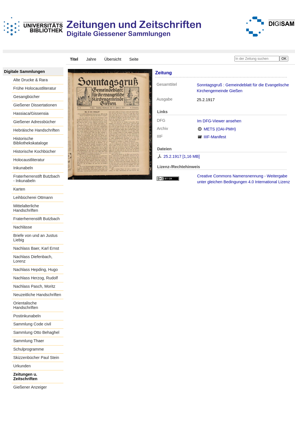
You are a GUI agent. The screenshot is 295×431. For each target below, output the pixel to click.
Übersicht (112, 59)
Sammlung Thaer (28, 341)
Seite (134, 59)
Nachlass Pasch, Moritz (34, 286)
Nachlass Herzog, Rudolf (35, 278)
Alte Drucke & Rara (30, 80)
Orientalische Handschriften (25, 305)
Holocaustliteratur (29, 160)
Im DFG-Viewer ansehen (219, 121)
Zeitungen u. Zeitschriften (25, 376)
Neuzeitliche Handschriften (37, 294)
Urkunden (22, 366)
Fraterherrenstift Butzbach (36, 218)
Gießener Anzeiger (30, 387)
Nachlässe (22, 227)
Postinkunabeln (27, 316)
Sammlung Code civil (32, 324)
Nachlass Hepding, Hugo (35, 269)
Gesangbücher (26, 96)
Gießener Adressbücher (34, 122)
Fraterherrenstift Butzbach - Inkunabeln (36, 178)
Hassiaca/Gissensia (31, 113)
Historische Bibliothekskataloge (30, 140)
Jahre (91, 59)
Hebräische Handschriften (36, 130)
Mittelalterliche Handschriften (26, 208)
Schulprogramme (28, 349)
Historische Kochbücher (34, 151)
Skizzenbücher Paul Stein (36, 357)
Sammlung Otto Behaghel (36, 332)
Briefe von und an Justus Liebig (35, 237)
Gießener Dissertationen (35, 105)
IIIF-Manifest (215, 137)
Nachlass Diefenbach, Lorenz (33, 258)
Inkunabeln (23, 168)
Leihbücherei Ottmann (33, 197)
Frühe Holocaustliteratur (34, 88)
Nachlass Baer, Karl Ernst (36, 248)
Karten (19, 189)
